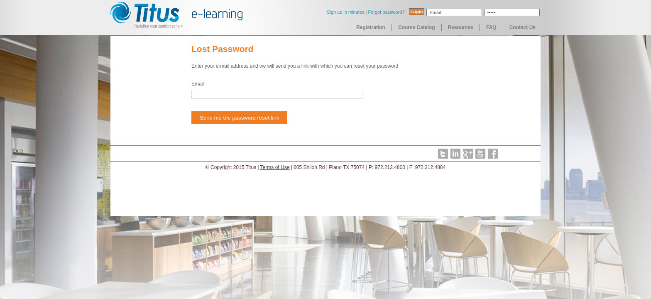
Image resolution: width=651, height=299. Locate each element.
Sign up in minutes (346, 12)
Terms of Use (275, 167)
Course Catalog (416, 27)
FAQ (491, 27)
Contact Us (522, 27)
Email (197, 84)
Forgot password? (386, 12)
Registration (370, 27)
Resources (460, 27)
